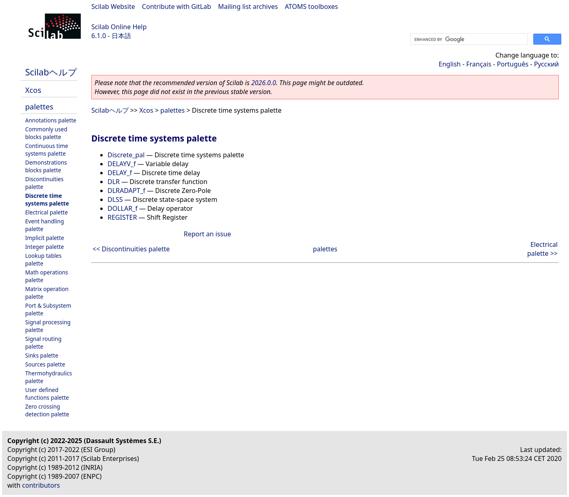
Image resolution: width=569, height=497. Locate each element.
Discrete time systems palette (47, 199)
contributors (41, 485)
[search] (468, 39)
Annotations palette (50, 120)
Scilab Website (113, 6)
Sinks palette (41, 355)
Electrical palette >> (542, 249)
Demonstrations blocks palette (46, 166)
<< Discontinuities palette (131, 248)
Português (512, 64)
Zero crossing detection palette (47, 410)
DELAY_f (120, 172)
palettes (39, 106)
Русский (546, 64)
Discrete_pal (126, 154)
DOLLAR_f (123, 208)
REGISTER (122, 217)
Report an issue (207, 233)
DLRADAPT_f (126, 190)
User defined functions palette (47, 393)
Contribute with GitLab (176, 6)
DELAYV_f (122, 163)
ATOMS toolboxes (311, 6)
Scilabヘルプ (51, 72)
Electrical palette (46, 212)
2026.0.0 (263, 82)
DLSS (115, 199)
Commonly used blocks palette (46, 133)
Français (478, 64)
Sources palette (45, 364)
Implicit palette (44, 238)
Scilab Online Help (119, 26)
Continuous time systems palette (46, 149)
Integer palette (44, 247)
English (450, 64)
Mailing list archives (248, 6)
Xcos (33, 90)
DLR (114, 181)
